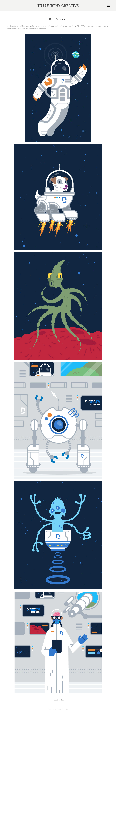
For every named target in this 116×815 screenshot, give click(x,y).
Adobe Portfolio (62, 709)
